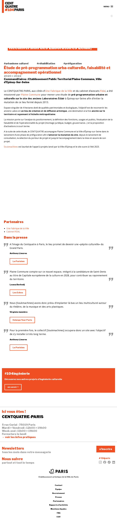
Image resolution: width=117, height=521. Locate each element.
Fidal (103, 90)
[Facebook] (104, 463)
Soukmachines (11, 146)
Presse (58, 497)
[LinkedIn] (113, 463)
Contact (58, 485)
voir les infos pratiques (20, 437)
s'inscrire (105, 449)
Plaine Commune (31, 94)
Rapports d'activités (58, 505)
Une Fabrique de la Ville (58, 90)
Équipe (58, 489)
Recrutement (58, 493)
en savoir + (13, 387)
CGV (58, 517)
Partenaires (58, 501)
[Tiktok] (109, 463)
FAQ (58, 513)
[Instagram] (100, 463)
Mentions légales (58, 509)
